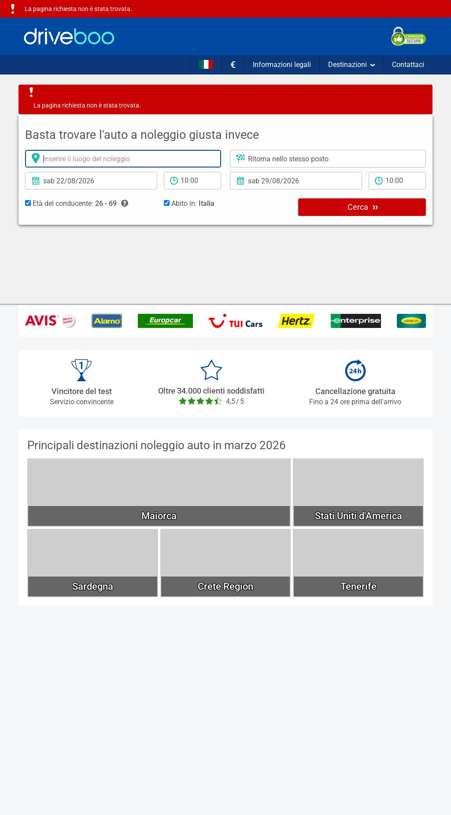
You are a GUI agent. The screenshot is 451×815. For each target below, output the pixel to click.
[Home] (69, 36)
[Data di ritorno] (296, 181)
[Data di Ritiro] (91, 181)
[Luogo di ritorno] (328, 158)
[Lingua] (206, 65)
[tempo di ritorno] (397, 181)
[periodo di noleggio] (192, 181)
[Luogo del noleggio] (123, 158)
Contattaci (408, 64)
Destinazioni (351, 64)
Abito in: (189, 203)
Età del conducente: (76, 203)
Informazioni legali (282, 64)
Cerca (362, 207)
